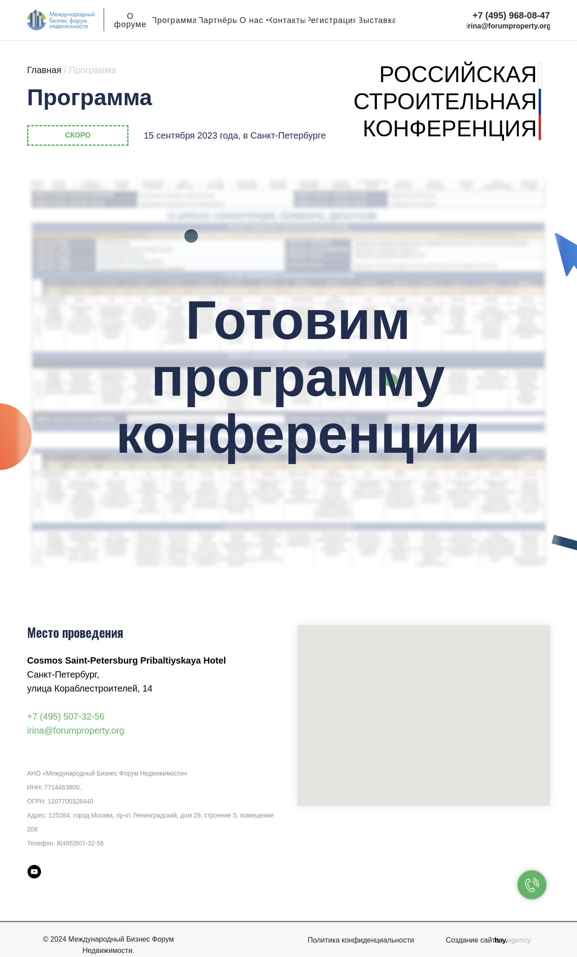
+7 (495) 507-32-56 (66, 716)
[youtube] (34, 871)
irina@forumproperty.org (75, 730)
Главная (71, 70)
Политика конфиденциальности (360, 940)
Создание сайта (472, 940)
